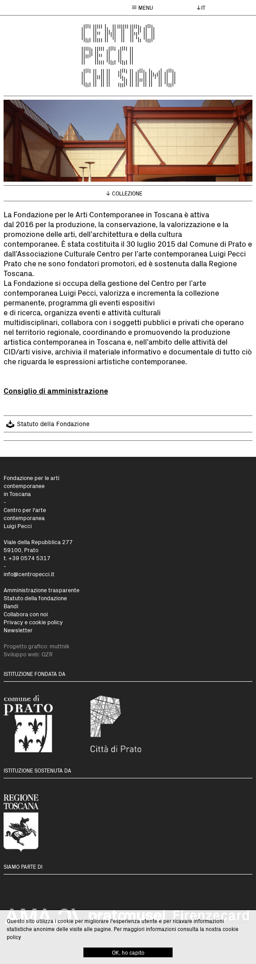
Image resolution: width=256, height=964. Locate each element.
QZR (47, 654)
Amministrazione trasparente (41, 590)
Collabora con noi (26, 614)
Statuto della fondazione (35, 598)
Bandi (11, 606)
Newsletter (18, 630)
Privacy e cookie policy (33, 622)
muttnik (60, 646)
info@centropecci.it (29, 574)
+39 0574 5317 (29, 557)
